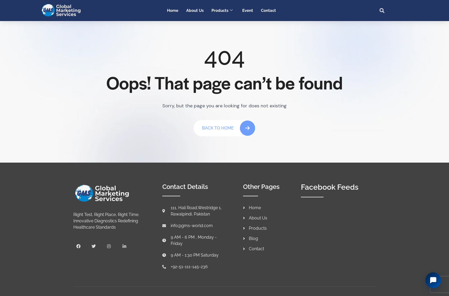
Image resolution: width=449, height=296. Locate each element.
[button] (382, 10)
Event (247, 10)
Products (222, 10)
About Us (195, 10)
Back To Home (228, 128)
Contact (268, 10)
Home (172, 10)
